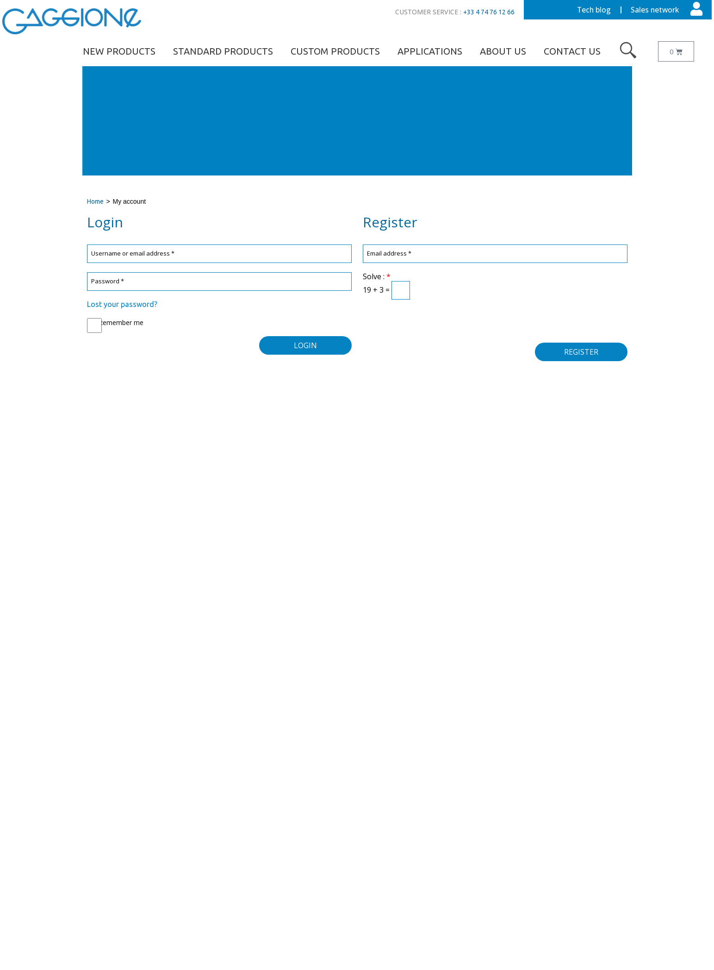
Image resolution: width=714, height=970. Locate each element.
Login (305, 345)
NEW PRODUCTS (119, 51)
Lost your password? (122, 304)
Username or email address (133, 253)
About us (503, 51)
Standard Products (223, 51)
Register (581, 352)
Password (108, 281)
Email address (389, 253)
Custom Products (335, 51)
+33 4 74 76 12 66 (489, 12)
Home (95, 201)
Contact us (572, 51)
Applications (429, 51)
